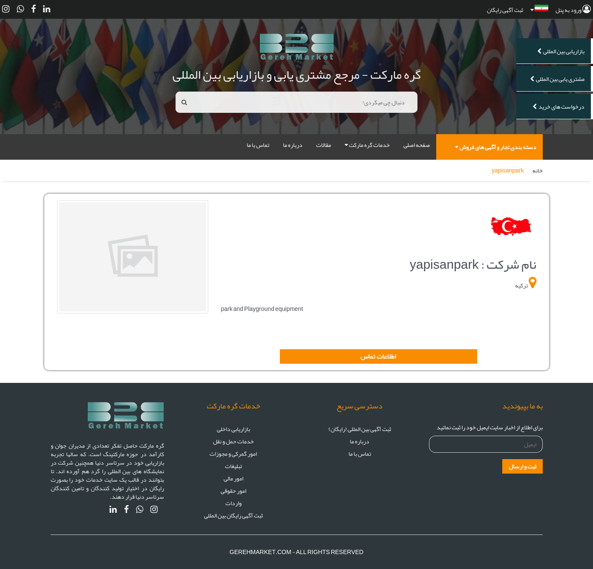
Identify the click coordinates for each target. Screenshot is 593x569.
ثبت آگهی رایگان (505, 10)
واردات (233, 503)
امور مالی (233, 478)
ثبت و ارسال (522, 466)
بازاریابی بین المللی (560, 51)
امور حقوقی (233, 491)
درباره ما (292, 145)
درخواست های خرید (558, 106)
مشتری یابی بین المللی (557, 79)
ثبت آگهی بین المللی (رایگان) (359, 429)
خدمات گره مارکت (367, 145)
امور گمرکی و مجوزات (233, 454)
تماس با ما (258, 145)
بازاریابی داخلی (233, 429)
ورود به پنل (573, 10)
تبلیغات (233, 466)
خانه (538, 170)
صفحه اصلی (416, 145)
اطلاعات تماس (378, 356)
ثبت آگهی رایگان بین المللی (233, 515)
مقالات (323, 145)
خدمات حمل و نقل (233, 441)
